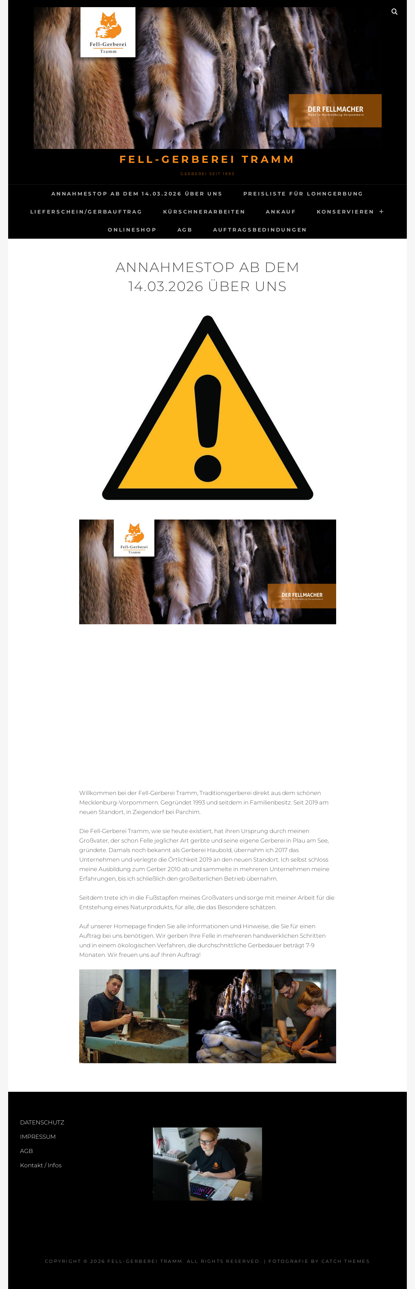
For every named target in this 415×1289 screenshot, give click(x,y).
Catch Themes (346, 1261)
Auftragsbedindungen (260, 229)
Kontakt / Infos (41, 1165)
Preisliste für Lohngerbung (303, 193)
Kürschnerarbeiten (204, 211)
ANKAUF (281, 211)
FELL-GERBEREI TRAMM (207, 159)
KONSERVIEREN (346, 211)
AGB (185, 229)
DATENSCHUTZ (42, 1122)
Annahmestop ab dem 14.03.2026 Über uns (137, 193)
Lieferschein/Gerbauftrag (86, 211)
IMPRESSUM (38, 1136)
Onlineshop (132, 229)
